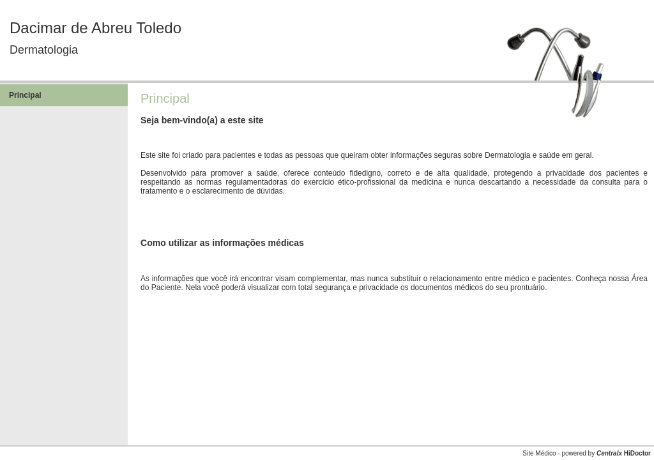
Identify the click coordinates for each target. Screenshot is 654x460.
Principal (25, 95)
